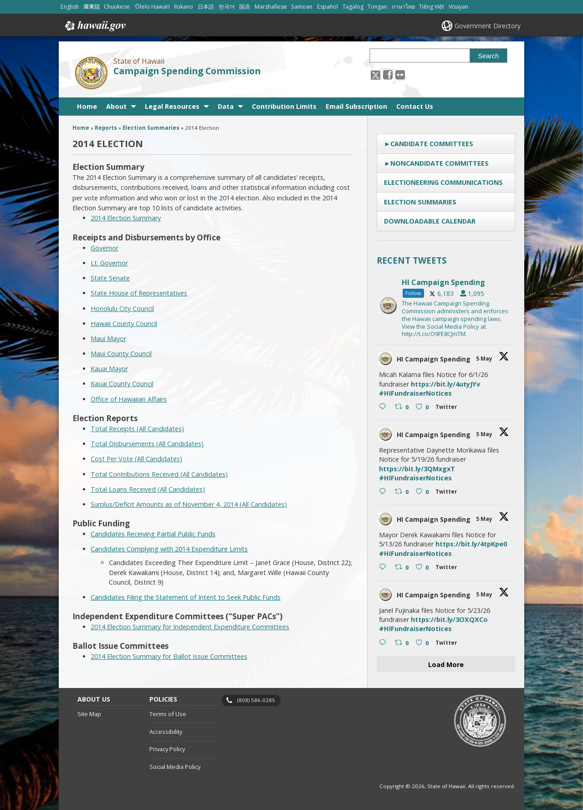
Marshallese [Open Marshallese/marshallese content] (271, 6)
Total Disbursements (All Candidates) (147, 443)
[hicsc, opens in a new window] (446, 305)
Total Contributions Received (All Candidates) (159, 474)
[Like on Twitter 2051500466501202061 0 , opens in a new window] (423, 407)
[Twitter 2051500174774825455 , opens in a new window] (448, 493)
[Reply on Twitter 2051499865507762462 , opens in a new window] (385, 568)
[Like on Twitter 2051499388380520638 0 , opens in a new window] (423, 643)
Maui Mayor (108, 338)
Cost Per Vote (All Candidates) (136, 458)
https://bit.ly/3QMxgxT (417, 468)
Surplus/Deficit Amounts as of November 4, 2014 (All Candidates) (189, 504)
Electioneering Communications (443, 182)
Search (488, 56)
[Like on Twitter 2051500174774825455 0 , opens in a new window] (423, 492)
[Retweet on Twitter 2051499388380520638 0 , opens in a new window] (403, 643)
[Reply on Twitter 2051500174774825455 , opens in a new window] (385, 492)
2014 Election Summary (126, 218)
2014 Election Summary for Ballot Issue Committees (169, 656)
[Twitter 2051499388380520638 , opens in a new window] (448, 644)
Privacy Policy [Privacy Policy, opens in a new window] (167, 749)
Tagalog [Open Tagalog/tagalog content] (353, 6)
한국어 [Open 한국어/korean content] (227, 6)
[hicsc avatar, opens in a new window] (385, 359)
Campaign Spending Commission (187, 71)
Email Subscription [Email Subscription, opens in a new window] (356, 106)
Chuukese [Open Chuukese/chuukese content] (117, 6)
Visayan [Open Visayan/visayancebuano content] (458, 6)
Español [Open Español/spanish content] (327, 6)
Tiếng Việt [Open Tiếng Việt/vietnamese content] (431, 6)
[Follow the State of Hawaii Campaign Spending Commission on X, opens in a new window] (375, 74)
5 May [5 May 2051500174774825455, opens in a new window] (485, 434)
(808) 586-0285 (256, 700)
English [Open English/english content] (70, 6)
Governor (104, 248)
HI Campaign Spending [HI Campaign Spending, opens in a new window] (433, 359)
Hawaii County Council (124, 323)
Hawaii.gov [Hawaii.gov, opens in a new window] (94, 26)
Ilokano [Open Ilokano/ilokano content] (183, 6)
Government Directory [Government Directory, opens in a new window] (488, 25)
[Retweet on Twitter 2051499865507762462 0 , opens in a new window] (403, 568)
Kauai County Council (122, 383)
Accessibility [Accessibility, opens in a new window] (165, 732)
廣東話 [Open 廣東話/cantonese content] (91, 6)
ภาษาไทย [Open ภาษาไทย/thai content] (403, 6)
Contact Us (414, 106)
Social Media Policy (174, 767)
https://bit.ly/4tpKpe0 (471, 544)
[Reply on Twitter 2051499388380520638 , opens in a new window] (385, 643)
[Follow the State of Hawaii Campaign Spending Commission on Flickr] (400, 74)
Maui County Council (121, 353)
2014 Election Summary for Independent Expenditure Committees (190, 626)
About (116, 106)
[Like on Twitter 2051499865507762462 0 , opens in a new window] (423, 568)
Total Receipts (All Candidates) (137, 428)
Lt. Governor (109, 263)
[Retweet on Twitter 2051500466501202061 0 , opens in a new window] (403, 407)
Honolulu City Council (122, 308)
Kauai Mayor (109, 368)
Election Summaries (420, 202)
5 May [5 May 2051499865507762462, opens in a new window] (485, 519)
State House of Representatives (139, 293)
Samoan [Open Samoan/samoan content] (301, 6)
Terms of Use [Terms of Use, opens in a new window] (167, 714)
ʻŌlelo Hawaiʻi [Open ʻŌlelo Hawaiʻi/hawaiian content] (152, 6)
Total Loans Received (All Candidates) (148, 489)
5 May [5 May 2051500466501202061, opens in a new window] (485, 358)
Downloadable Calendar (430, 221)
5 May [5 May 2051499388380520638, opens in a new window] (485, 594)
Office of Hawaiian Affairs (129, 399)
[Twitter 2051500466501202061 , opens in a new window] (448, 408)
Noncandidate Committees (439, 163)
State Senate (110, 278)
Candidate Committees (431, 143)
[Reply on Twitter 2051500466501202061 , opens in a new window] (385, 407)
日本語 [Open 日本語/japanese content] (206, 6)
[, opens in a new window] (388, 74)
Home (87, 106)
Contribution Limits (284, 106)
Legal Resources (172, 106)
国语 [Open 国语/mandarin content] (244, 6)
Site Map (89, 714)
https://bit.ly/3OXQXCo (449, 619)
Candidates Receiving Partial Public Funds (153, 534)
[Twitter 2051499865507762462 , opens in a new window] (448, 568)
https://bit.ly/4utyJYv (445, 384)
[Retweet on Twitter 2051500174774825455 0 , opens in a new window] (403, 492)
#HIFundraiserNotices (415, 393)
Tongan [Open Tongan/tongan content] (377, 6)
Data (226, 106)
